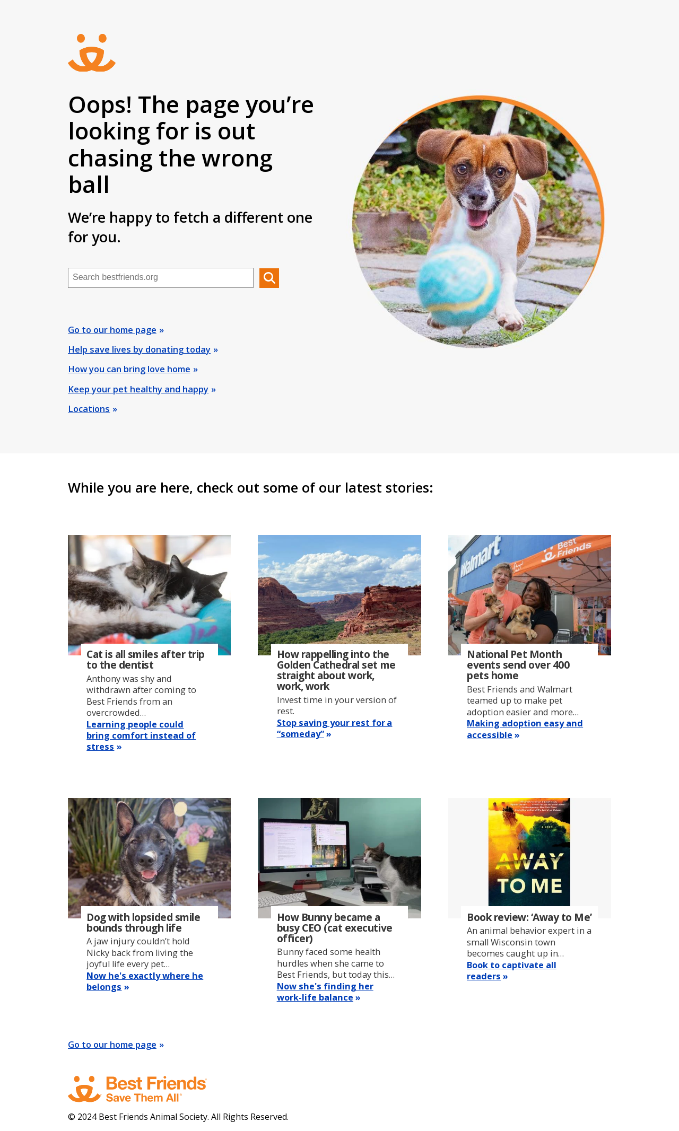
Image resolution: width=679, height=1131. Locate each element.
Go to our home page (112, 330)
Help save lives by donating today (139, 349)
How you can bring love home (129, 369)
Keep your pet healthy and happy (138, 389)
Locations (89, 409)
